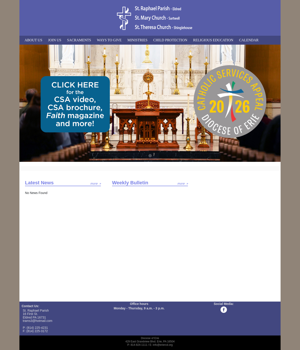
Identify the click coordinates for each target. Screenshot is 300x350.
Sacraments (79, 40)
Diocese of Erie (150, 338)
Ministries (137, 40)
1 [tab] (150, 156)
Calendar (248, 40)
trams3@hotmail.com (37, 321)
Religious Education (213, 40)
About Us (33, 40)
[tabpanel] (150, 103)
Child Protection (170, 40)
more (94, 183)
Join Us (54, 40)
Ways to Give (109, 40)
